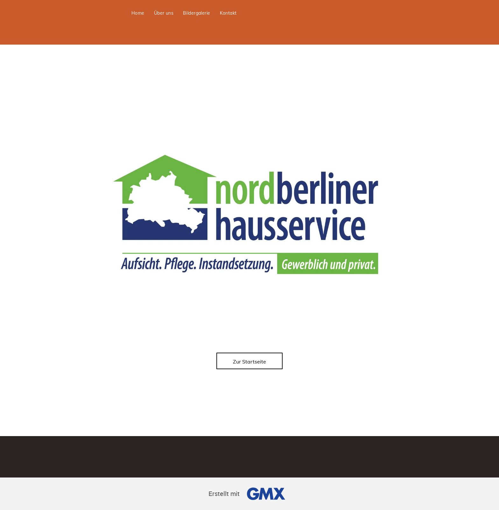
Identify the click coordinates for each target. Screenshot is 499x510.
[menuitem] (138, 13)
